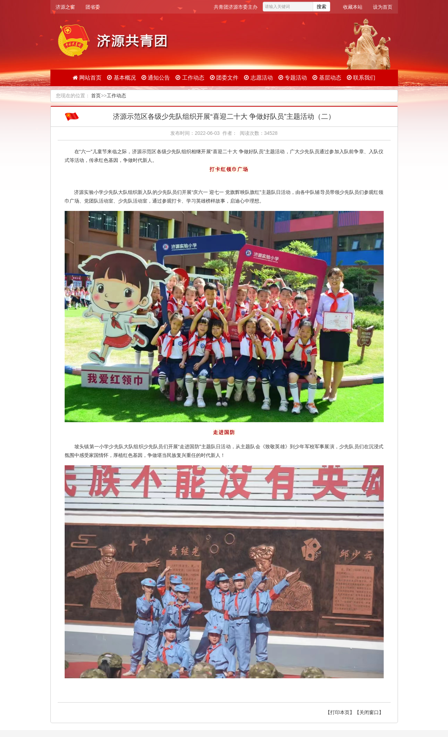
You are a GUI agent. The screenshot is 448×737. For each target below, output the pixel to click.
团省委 (92, 7)
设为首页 (382, 7)
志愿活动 (258, 78)
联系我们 (361, 78)
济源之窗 (65, 7)
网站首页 (87, 78)
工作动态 (190, 78)
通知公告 (155, 78)
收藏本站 (353, 7)
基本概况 (121, 78)
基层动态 (326, 78)
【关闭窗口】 (369, 712)
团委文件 (224, 78)
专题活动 (292, 78)
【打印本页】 (340, 712)
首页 (96, 95)
